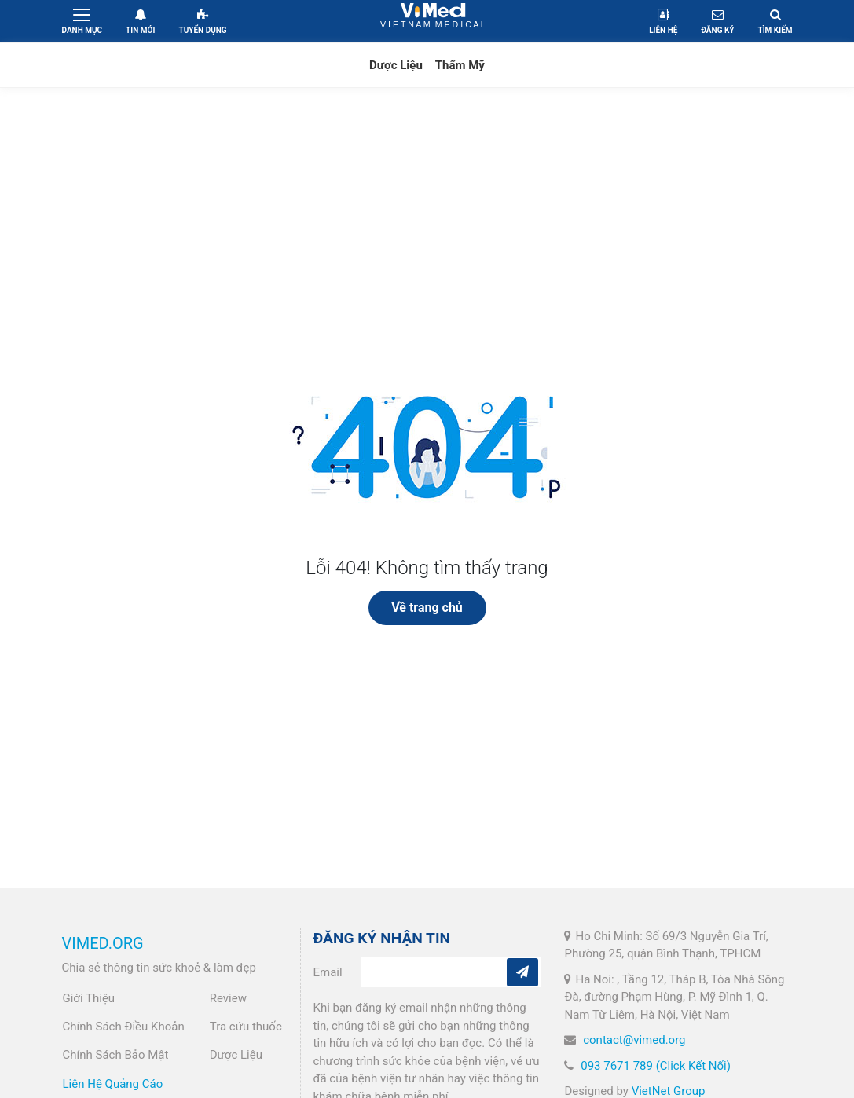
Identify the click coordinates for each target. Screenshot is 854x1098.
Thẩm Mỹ (460, 65)
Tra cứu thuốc (246, 1026)
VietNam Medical (433, 20)
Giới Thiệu (89, 998)
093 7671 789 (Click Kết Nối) (656, 1066)
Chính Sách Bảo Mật (116, 1055)
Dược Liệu (396, 65)
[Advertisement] (427, 221)
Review (228, 998)
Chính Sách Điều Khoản (124, 1026)
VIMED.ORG (103, 943)
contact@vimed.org (634, 1040)
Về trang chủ (427, 607)
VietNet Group (669, 1091)
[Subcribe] (522, 972)
